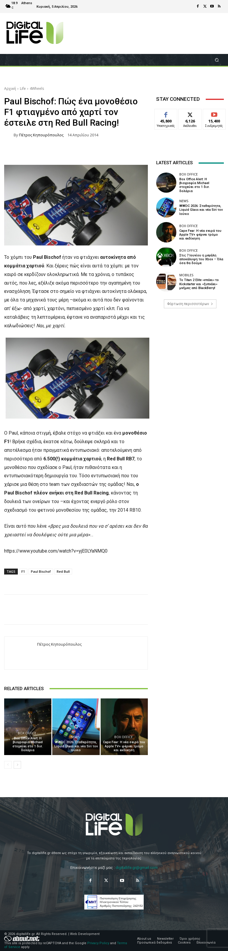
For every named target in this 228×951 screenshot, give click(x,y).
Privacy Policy (98, 943)
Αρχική (10, 88)
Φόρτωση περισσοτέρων (190, 304)
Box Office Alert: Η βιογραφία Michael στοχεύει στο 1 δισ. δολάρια (27, 744)
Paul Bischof (41, 571)
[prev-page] (8, 765)
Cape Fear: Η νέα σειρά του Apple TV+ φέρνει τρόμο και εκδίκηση (124, 746)
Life (23, 88)
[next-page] (17, 765)
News (75, 736)
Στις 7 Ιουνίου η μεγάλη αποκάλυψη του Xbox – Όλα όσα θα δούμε (201, 259)
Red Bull (63, 571)
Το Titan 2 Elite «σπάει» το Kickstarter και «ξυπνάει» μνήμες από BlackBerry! (199, 284)
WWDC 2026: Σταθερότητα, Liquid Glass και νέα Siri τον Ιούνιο (76, 746)
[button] (217, 60)
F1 (23, 571)
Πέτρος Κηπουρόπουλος (41, 135)
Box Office (27, 733)
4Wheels (37, 88)
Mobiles (186, 275)
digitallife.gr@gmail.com (136, 867)
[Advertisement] (190, 358)
